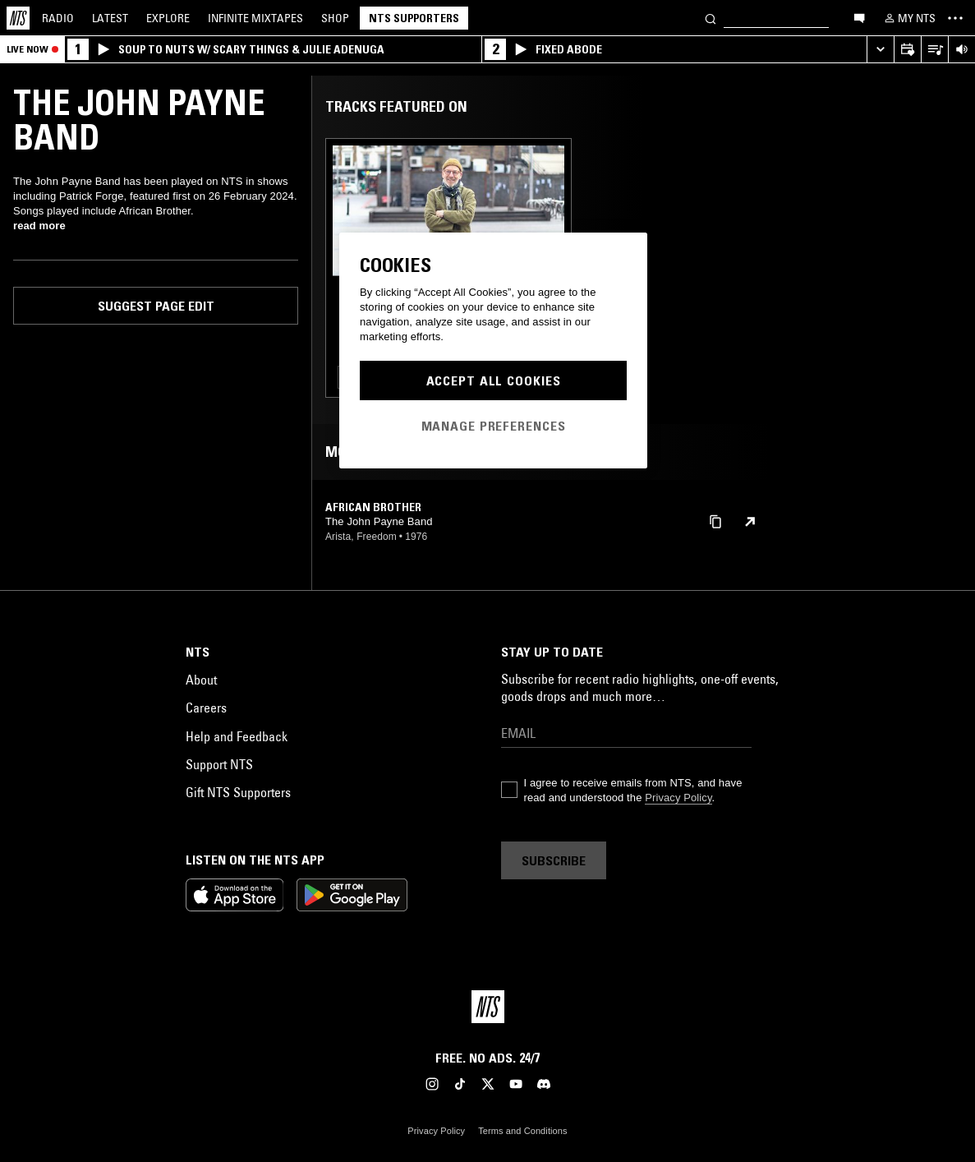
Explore (168, 18)
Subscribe (554, 860)
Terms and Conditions (522, 1131)
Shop (335, 18)
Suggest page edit (156, 305)
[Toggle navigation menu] (955, 18)
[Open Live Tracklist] (934, 49)
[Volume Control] (961, 49)
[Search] (710, 17)
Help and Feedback (236, 736)
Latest (110, 18)
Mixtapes (255, 18)
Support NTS (219, 764)
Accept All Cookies (493, 380)
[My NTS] (908, 18)
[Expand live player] (880, 49)
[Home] (18, 18)
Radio (58, 18)
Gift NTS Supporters (238, 792)
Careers (206, 707)
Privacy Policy (678, 797)
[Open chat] (859, 17)
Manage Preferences (493, 425)
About (201, 679)
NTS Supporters (414, 18)
